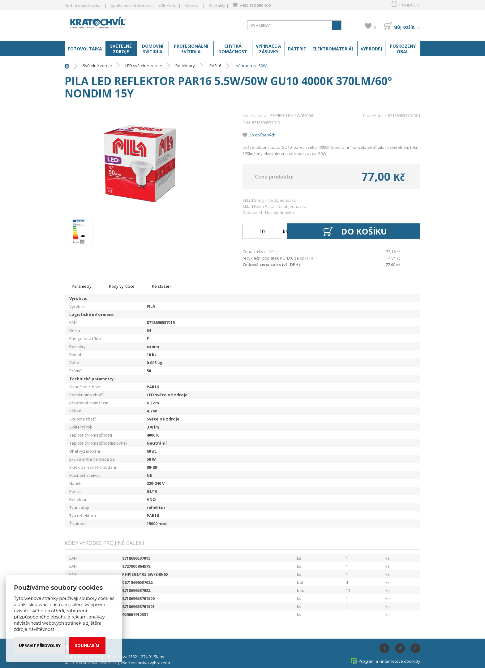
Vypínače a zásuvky (268, 48)
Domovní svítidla (152, 48)
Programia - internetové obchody (389, 661)
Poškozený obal (403, 48)
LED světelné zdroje (143, 65)
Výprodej (371, 49)
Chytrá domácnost (232, 48)
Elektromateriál (333, 49)
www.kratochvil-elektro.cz (113, 24)
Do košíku (364, 231)
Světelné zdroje (121, 48)
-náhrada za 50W (250, 65)
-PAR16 (214, 65)
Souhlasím (87, 645)
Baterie (297, 49)
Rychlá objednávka (83, 5)
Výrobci (192, 5)
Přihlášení (409, 5)
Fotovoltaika (85, 49)
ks (285, 231)
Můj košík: (404, 27)
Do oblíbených (262, 134)
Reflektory (185, 65)
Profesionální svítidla (191, 48)
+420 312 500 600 (255, 5)
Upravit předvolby (40, 645)
